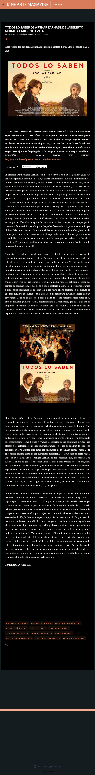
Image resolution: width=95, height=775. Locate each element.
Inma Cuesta (38, 628)
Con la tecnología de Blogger (47, 766)
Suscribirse (59, 4)
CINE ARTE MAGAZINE (27, 4)
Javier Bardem (59, 628)
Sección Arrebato (47, 638)
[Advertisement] (18, 689)
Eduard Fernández (68, 623)
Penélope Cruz (42, 633)
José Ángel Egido (17, 633)
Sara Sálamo (63, 633)
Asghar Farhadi (17, 623)
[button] (6, 39)
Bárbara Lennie (41, 623)
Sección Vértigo (74, 638)
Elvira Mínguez (16, 628)
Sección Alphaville (19, 638)
